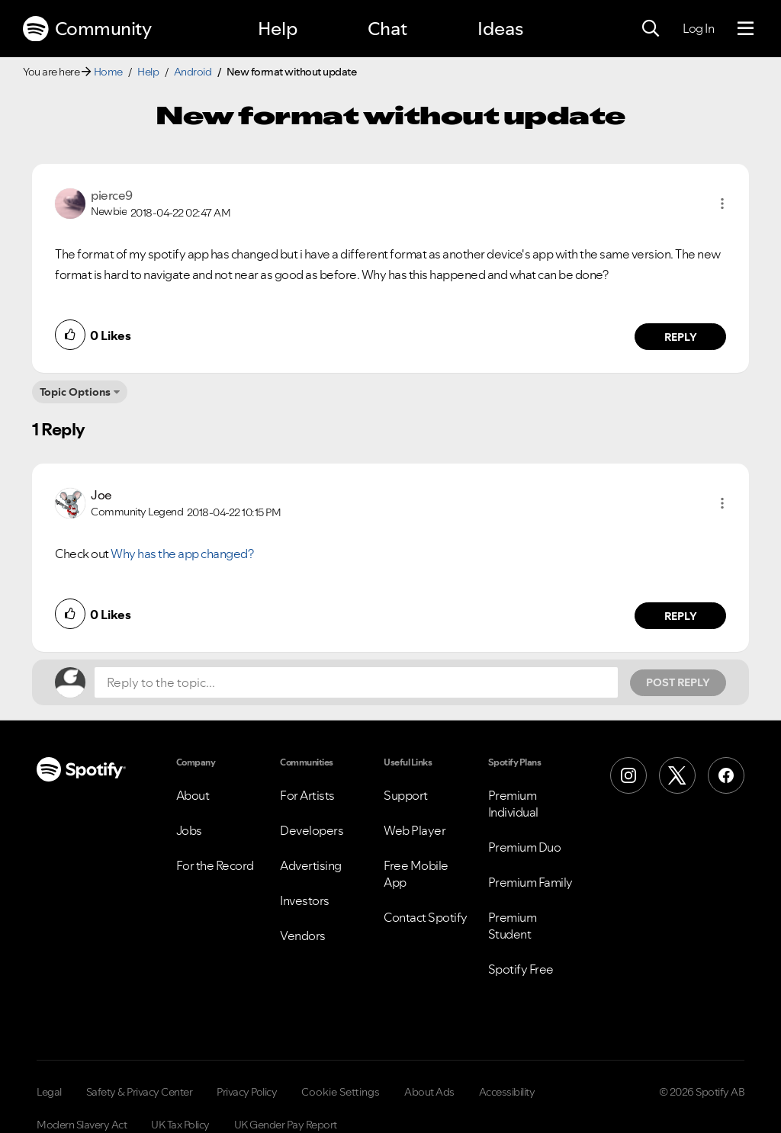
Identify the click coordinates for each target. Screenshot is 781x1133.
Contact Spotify (426, 917)
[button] (722, 203)
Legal (49, 1092)
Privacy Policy (247, 1092)
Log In (698, 28)
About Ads (429, 1092)
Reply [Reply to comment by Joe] (680, 616)
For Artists (307, 795)
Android (193, 71)
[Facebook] (726, 775)
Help (277, 28)
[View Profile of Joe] (101, 494)
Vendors (303, 935)
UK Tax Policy (180, 1124)
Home (108, 71)
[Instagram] (628, 775)
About (193, 795)
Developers (311, 830)
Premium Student (512, 925)
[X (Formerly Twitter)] (677, 775)
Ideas (500, 28)
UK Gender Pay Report (285, 1124)
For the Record (215, 865)
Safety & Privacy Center (139, 1092)
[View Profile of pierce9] (112, 195)
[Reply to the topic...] (356, 682)
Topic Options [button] (75, 392)
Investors (304, 900)
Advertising (311, 865)
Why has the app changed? (182, 553)
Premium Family (530, 882)
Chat (387, 28)
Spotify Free (521, 969)
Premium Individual (513, 803)
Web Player (414, 830)
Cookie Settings (340, 1092)
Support (406, 795)
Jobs (189, 830)
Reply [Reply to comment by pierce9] (680, 337)
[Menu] (745, 29)
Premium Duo (524, 847)
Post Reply (678, 682)
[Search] (651, 29)
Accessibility (507, 1092)
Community (87, 29)
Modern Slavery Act (82, 1124)
